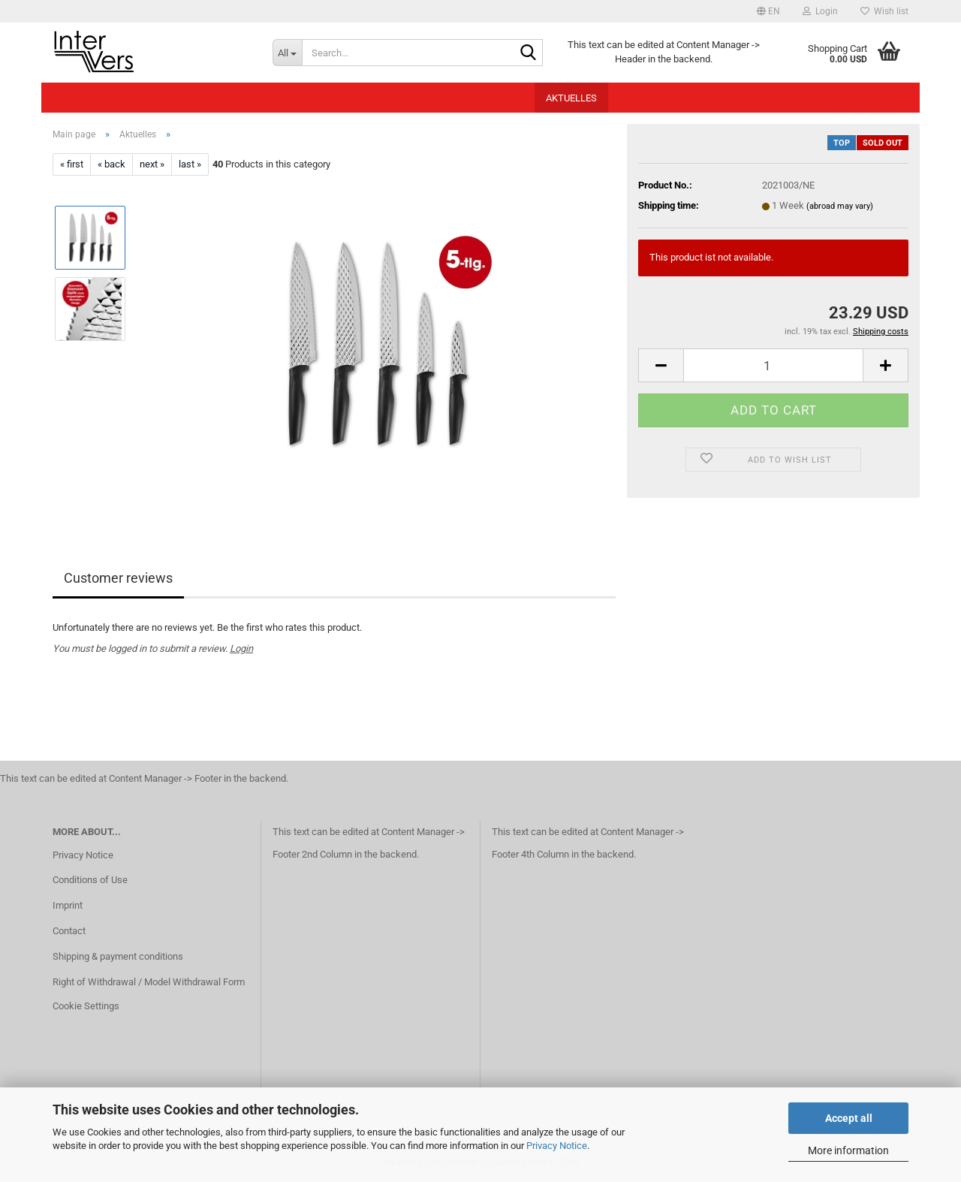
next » (152, 164)
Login (241, 648)
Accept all (848, 1118)
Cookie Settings (86, 1006)
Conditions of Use (90, 879)
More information (848, 1150)
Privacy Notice (556, 1145)
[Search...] (287, 52)
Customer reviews (118, 578)
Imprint (68, 905)
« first (71, 164)
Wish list (884, 11)
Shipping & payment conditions (118, 956)
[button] (768, 11)
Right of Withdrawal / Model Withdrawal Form (149, 982)
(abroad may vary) (839, 206)
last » (190, 164)
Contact (69, 930)
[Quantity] (773, 365)
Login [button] (820, 11)
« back (111, 164)
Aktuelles (571, 98)
